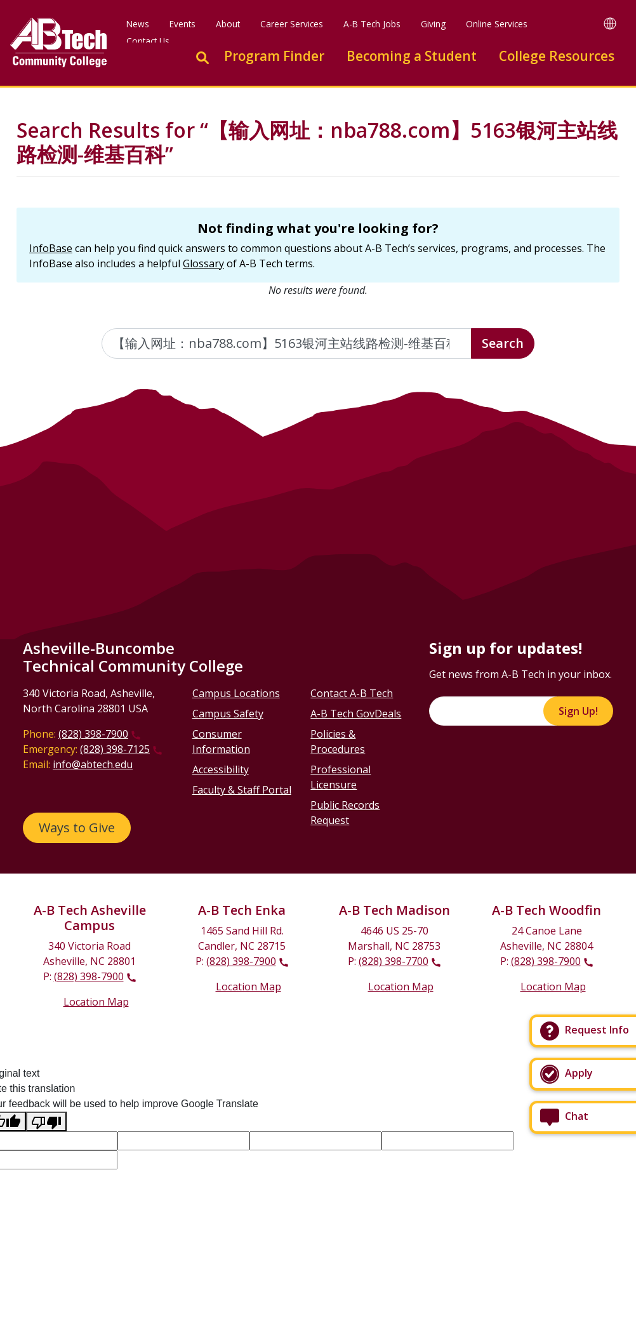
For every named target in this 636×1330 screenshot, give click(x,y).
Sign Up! (578, 711)
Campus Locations (236, 693)
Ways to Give (77, 827)
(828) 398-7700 (393, 961)
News (137, 24)
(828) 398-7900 (93, 734)
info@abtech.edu (93, 764)
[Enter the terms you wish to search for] (287, 343)
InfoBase (50, 248)
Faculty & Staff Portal (241, 790)
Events (182, 24)
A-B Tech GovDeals (355, 714)
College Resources (556, 56)
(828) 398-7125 (115, 749)
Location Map (96, 1002)
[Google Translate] (610, 23)
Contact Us (147, 41)
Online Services (496, 24)
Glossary (203, 263)
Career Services (291, 24)
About (228, 24)
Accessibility (220, 769)
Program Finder (274, 56)
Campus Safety (227, 714)
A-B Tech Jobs (372, 24)
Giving (433, 24)
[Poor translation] (46, 1121)
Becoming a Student (412, 56)
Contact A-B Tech (351, 693)
